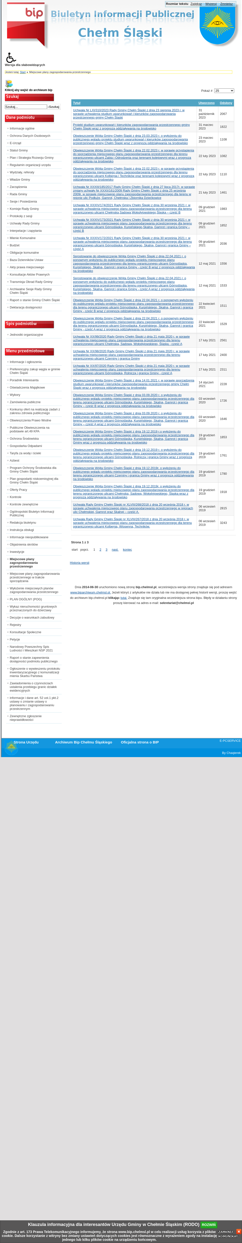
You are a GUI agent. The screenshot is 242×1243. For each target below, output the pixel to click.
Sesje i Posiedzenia (23, 201)
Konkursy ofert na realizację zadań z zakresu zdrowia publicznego (35, 411)
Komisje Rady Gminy (24, 209)
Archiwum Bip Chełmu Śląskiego (83, 742)
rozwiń (209, 1225)
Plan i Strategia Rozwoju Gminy (32, 157)
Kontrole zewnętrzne (24, 504)
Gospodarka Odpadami (26, 446)
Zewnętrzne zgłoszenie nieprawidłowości (26, 718)
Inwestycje (17, 552)
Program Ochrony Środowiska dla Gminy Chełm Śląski (33, 469)
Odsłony (226, 103)
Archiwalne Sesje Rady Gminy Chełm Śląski (31, 291)
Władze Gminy (20, 179)
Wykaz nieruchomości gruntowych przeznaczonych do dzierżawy (33, 608)
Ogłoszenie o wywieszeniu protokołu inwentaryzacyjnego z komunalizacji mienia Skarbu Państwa (35, 672)
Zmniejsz (226, 4)
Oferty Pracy (18, 490)
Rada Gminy (18, 194)
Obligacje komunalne (24, 252)
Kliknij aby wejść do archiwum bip (28, 90)
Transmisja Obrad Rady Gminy (31, 282)
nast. (115, 549)
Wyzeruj (211, 4)
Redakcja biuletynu (23, 522)
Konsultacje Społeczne (25, 632)
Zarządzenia (18, 187)
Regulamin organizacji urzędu (30, 165)
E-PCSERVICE (230, 740)
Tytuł (76, 103)
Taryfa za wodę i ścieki (25, 453)
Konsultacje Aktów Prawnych (30, 274)
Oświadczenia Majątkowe (27, 387)
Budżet (14, 245)
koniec (127, 549)
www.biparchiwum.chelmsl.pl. (90, 592)
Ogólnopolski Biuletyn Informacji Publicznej (32, 513)
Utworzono (207, 103)
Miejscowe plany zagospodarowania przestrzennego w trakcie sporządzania (35, 577)
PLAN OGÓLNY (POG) (26, 599)
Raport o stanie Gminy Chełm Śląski (35, 300)
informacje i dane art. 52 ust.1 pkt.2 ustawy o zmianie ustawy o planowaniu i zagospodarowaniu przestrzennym (34, 703)
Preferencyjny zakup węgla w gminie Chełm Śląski (35, 371)
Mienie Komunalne (23, 238)
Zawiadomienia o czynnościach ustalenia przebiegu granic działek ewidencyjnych (33, 686)
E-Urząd (15, 143)
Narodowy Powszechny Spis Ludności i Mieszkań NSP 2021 (31, 648)
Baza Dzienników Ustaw (26, 260)
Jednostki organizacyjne (26, 334)
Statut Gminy (19, 150)
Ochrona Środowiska (24, 438)
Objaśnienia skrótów (24, 544)
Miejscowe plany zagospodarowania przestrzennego (24, 562)
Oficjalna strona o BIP (140, 742)
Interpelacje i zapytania (26, 230)
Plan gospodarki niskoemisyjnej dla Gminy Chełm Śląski (34, 480)
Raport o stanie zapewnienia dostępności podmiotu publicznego (34, 659)
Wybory (15, 395)
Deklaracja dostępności (26, 307)
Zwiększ (196, 4)
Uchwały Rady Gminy (24, 223)
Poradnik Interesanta (24, 380)
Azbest (14, 460)
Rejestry (15, 625)
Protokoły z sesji (21, 216)
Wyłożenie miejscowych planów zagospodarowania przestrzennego (34, 590)
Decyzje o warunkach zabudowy (32, 617)
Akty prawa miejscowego (27, 267)
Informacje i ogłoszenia (26, 362)
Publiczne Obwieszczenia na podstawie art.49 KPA (29, 429)
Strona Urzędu (26, 742)
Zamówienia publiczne (25, 402)
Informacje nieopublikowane (29, 537)
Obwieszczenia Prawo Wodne (30, 420)
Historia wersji (79, 563)
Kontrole (15, 497)
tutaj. (123, 598)
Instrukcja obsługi (22, 530)
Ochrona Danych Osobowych (30, 136)
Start (23, 72)
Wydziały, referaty (22, 172)
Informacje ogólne (22, 128)
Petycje (15, 639)
